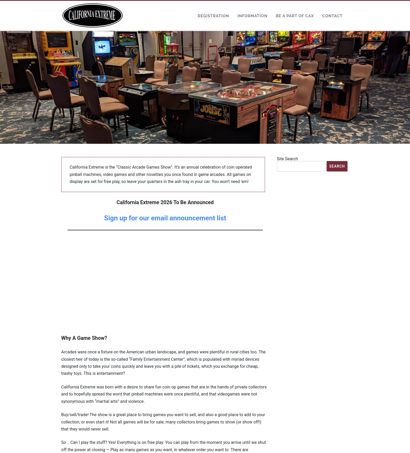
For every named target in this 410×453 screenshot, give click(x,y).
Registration (213, 16)
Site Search (287, 159)
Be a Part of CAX (295, 16)
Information (252, 16)
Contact (332, 16)
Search (337, 166)
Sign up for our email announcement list (165, 218)
